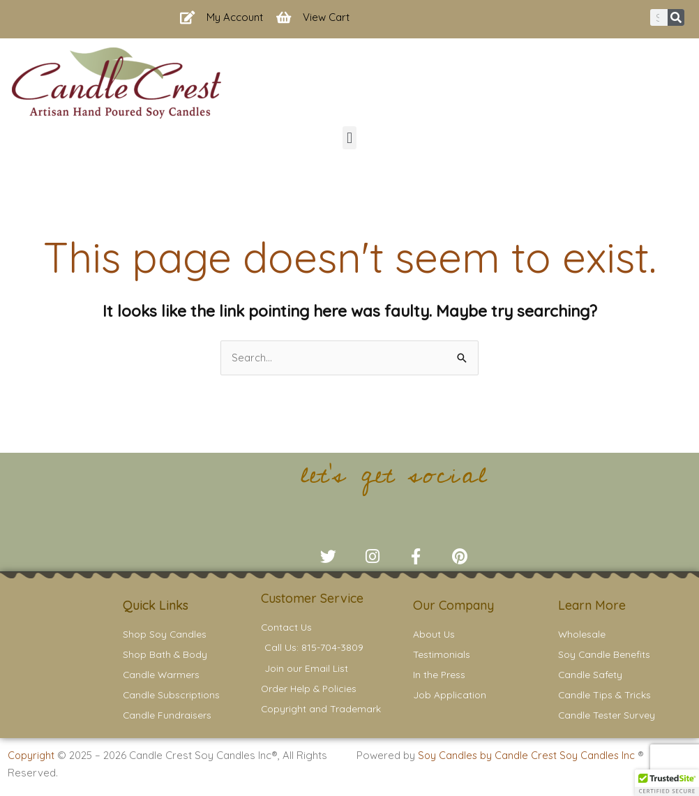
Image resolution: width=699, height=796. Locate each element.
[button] (349, 137)
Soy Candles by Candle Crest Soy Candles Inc (529, 761)
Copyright (32, 761)
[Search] (676, 17)
